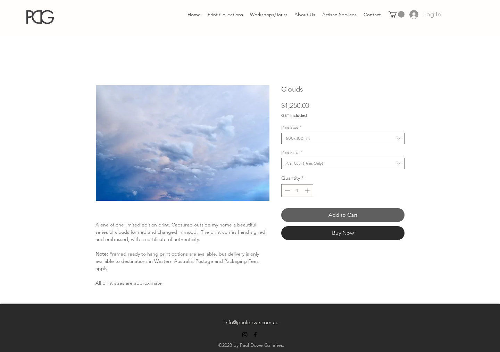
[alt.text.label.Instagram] (244, 334)
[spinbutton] (297, 190)
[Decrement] (286, 190)
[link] (397, 14)
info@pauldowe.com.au (251, 322)
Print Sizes (291, 127)
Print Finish (291, 152)
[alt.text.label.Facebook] (255, 334)
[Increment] (307, 190)
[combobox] (343, 138)
